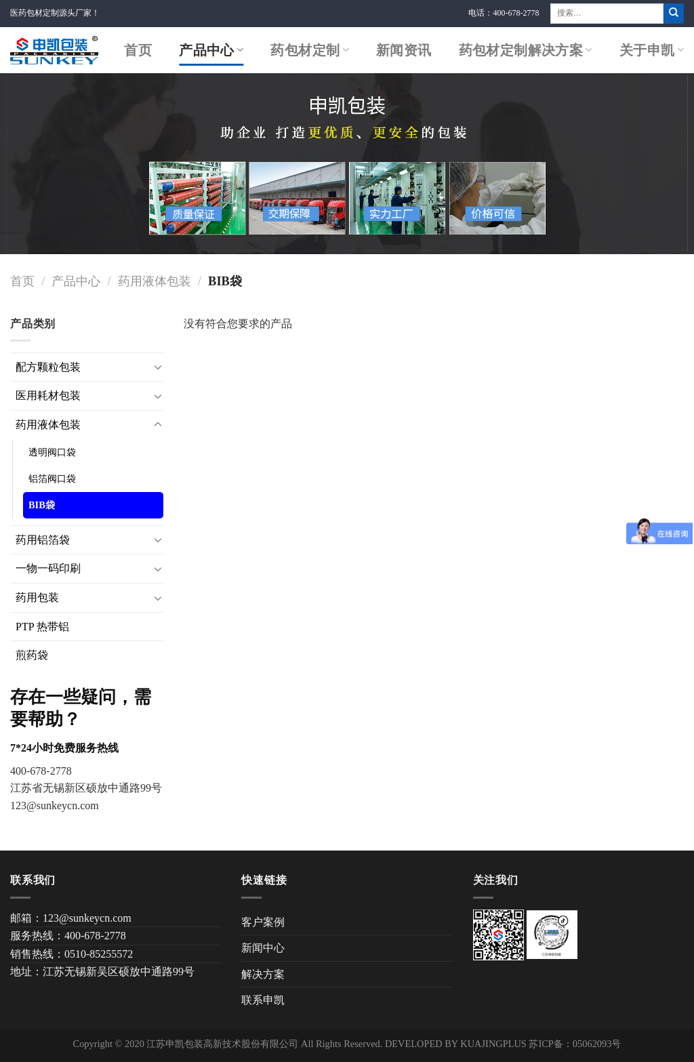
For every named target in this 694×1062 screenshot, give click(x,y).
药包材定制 (309, 50)
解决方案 (263, 974)
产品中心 (211, 50)
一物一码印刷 (48, 568)
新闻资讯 (404, 50)
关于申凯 (651, 50)
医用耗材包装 (48, 395)
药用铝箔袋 (43, 540)
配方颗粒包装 (48, 367)
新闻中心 (263, 948)
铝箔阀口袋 (52, 478)
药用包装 (37, 597)
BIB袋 (41, 504)
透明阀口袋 (52, 452)
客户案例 (263, 922)
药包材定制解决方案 (525, 50)
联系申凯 (263, 1000)
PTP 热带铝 (42, 626)
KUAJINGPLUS (493, 1043)
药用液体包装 (154, 281)
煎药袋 (32, 655)
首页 (138, 50)
